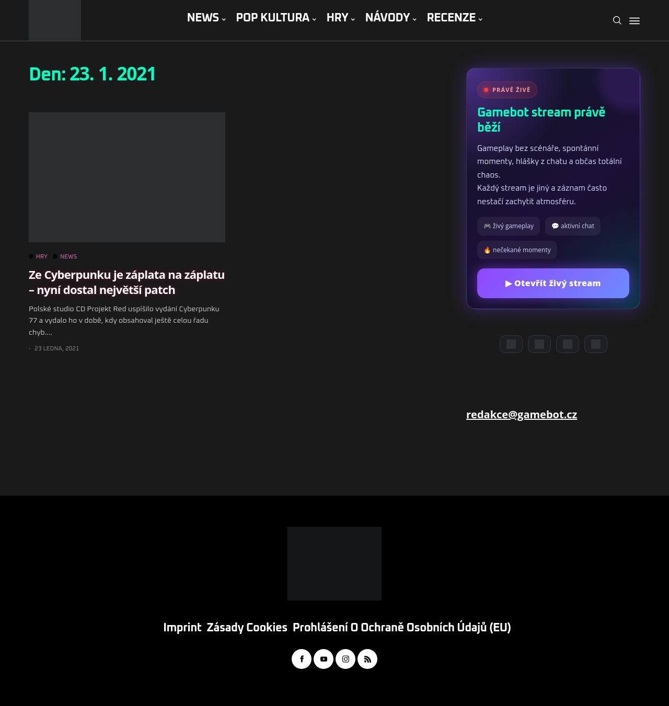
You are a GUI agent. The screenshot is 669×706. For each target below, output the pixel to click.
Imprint (182, 628)
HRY (337, 18)
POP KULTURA (272, 18)
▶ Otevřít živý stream (553, 283)
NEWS (202, 18)
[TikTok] (595, 344)
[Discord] (511, 344)
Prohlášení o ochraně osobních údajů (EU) (402, 628)
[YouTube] (539, 344)
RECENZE (451, 18)
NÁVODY (387, 18)
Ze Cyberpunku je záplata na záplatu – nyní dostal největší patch (127, 281)
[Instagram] (567, 344)
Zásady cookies (247, 628)
